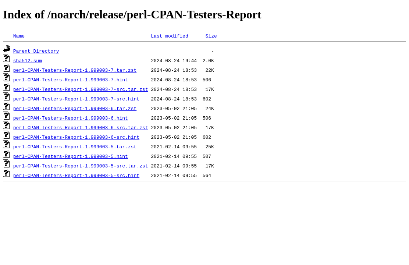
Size (211, 35)
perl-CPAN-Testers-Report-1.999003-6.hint (70, 117)
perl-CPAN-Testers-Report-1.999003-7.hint (70, 79)
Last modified (169, 35)
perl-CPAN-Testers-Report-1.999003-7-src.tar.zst (80, 89)
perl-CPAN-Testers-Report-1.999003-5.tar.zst (74, 146)
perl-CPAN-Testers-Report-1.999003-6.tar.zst (74, 108)
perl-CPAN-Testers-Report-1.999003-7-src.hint (76, 98)
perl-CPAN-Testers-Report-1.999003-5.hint (70, 156)
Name (19, 35)
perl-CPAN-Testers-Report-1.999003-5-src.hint (76, 175)
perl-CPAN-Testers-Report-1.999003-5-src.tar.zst (80, 165)
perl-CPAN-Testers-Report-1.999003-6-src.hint (76, 137)
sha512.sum (27, 60)
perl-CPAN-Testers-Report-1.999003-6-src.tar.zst (80, 127)
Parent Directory (36, 50)
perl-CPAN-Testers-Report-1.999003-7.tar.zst (74, 70)
